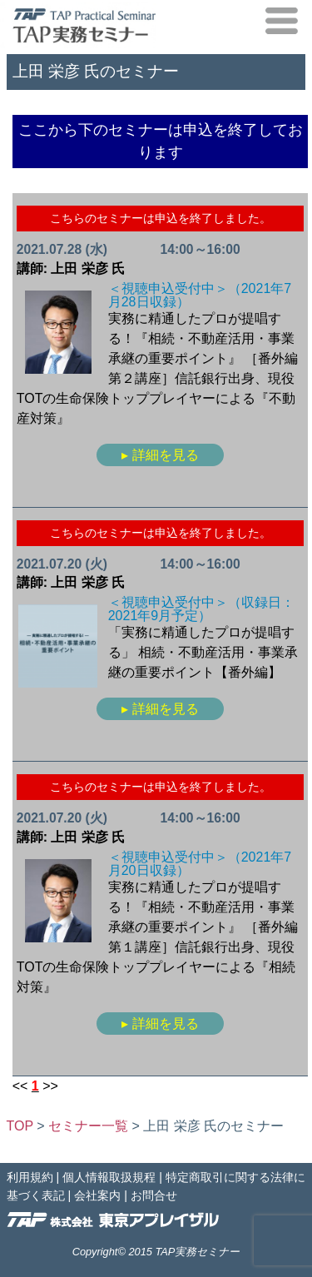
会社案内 (97, 1195)
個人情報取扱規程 (109, 1177)
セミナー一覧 (88, 1126)
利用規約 (30, 1177)
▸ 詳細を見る (159, 455)
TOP (20, 1126)
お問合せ (154, 1195)
